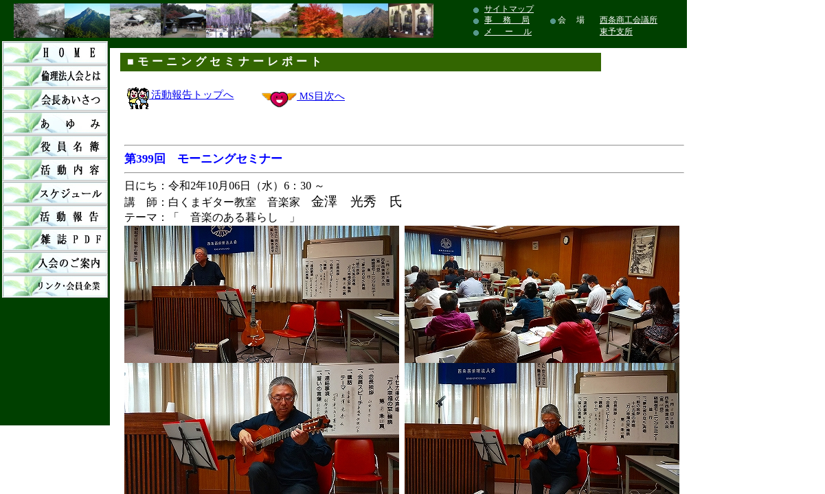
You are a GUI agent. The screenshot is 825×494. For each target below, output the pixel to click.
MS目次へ (321, 96)
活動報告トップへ (180, 94)
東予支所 (616, 31)
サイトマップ (509, 9)
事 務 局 (507, 20)
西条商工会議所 (628, 20)
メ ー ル (508, 31)
